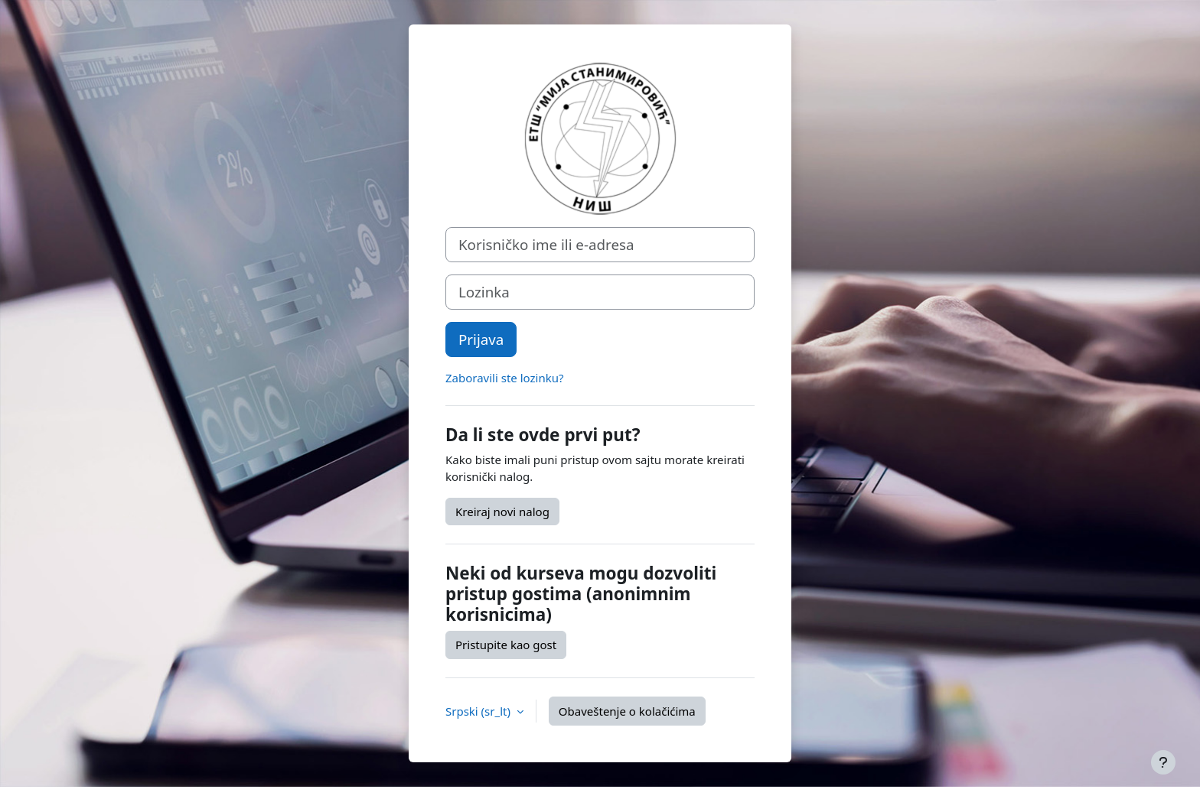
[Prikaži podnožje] (1163, 762)
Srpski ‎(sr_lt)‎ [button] (479, 711)
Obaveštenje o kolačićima (627, 711)
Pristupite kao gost (505, 644)
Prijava (481, 339)
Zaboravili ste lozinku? (504, 377)
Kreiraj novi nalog (502, 511)
